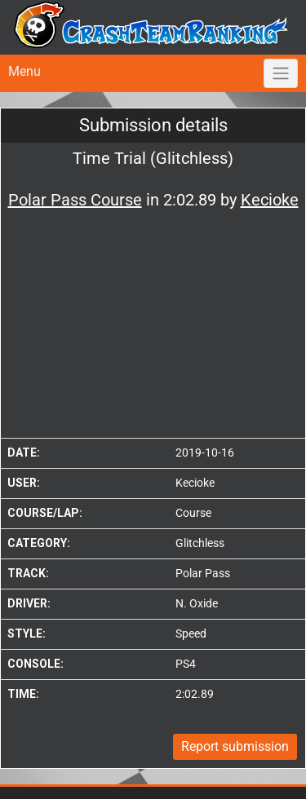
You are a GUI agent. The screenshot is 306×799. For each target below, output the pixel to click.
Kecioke (195, 482)
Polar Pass (202, 573)
